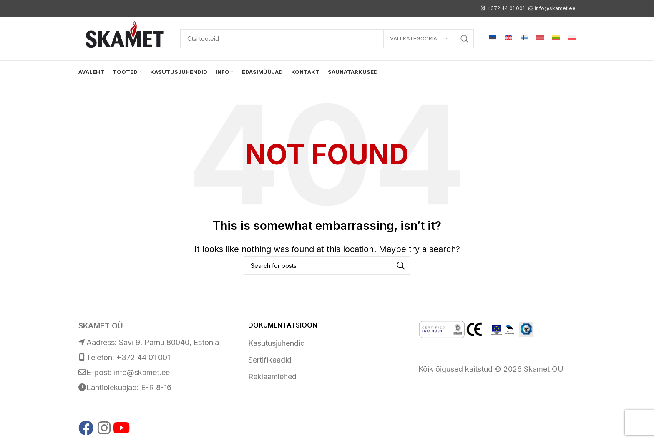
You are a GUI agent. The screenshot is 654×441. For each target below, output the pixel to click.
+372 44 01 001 (506, 8)
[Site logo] (125, 37)
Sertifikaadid (270, 359)
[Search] (327, 38)
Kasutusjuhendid (276, 343)
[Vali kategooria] (419, 39)
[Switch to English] (508, 39)
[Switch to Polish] (572, 39)
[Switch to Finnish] (524, 39)
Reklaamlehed (272, 376)
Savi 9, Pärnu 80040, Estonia (169, 342)
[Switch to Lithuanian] (556, 39)
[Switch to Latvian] (540, 39)
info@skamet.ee (555, 8)
